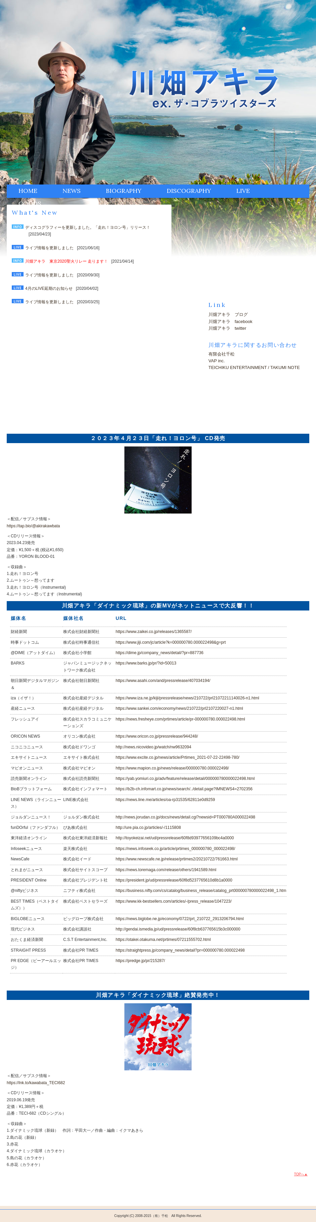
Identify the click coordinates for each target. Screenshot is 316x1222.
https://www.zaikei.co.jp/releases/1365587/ (154, 631)
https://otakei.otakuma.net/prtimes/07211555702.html (163, 939)
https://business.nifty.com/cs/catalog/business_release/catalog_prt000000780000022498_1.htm (201, 890)
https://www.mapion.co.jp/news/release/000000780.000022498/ (172, 768)
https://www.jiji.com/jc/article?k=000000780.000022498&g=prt (171, 642)
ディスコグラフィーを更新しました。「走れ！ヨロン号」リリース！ (87, 227)
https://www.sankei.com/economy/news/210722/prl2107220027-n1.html (179, 708)
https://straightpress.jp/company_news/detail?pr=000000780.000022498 (180, 950)
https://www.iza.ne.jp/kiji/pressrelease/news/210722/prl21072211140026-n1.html (187, 698)
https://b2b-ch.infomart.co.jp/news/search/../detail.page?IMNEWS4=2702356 (184, 789)
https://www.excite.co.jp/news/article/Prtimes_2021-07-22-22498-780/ (177, 757)
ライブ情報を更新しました (49, 248)
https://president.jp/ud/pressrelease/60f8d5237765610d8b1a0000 (174, 880)
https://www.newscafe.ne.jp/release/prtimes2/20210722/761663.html (177, 859)
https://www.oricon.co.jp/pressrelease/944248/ (157, 736)
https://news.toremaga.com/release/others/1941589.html (166, 869)
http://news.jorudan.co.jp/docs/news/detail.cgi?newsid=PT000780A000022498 (185, 817)
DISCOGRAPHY (189, 191)
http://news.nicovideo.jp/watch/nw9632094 (153, 747)
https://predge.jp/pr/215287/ (140, 960)
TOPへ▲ (301, 1174)
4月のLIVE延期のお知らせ (49, 288)
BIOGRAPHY (124, 191)
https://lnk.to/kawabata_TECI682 (36, 1082)
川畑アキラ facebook (230, 321)
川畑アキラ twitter (227, 328)
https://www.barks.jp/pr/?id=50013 (146, 663)
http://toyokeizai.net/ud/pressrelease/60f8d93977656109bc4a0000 (175, 838)
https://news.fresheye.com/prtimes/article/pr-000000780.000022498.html (180, 719)
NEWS (72, 191)
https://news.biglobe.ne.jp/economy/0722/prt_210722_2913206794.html (180, 918)
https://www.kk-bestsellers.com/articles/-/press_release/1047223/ (174, 901)
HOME (27, 191)
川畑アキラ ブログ (228, 314)
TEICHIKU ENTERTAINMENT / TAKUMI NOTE (254, 367)
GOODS (29, 203)
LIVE (243, 191)
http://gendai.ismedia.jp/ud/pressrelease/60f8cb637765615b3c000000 (178, 929)
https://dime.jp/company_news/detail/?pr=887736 (159, 652)
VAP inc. (216, 360)
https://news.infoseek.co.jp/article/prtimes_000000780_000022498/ (175, 848)
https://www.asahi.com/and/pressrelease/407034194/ (163, 680)
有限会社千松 (221, 354)
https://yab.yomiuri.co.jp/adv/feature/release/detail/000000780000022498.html (185, 778)
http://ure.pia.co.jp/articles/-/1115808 (148, 827)
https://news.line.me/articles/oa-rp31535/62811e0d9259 (165, 799)
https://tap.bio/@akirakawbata (33, 526)
